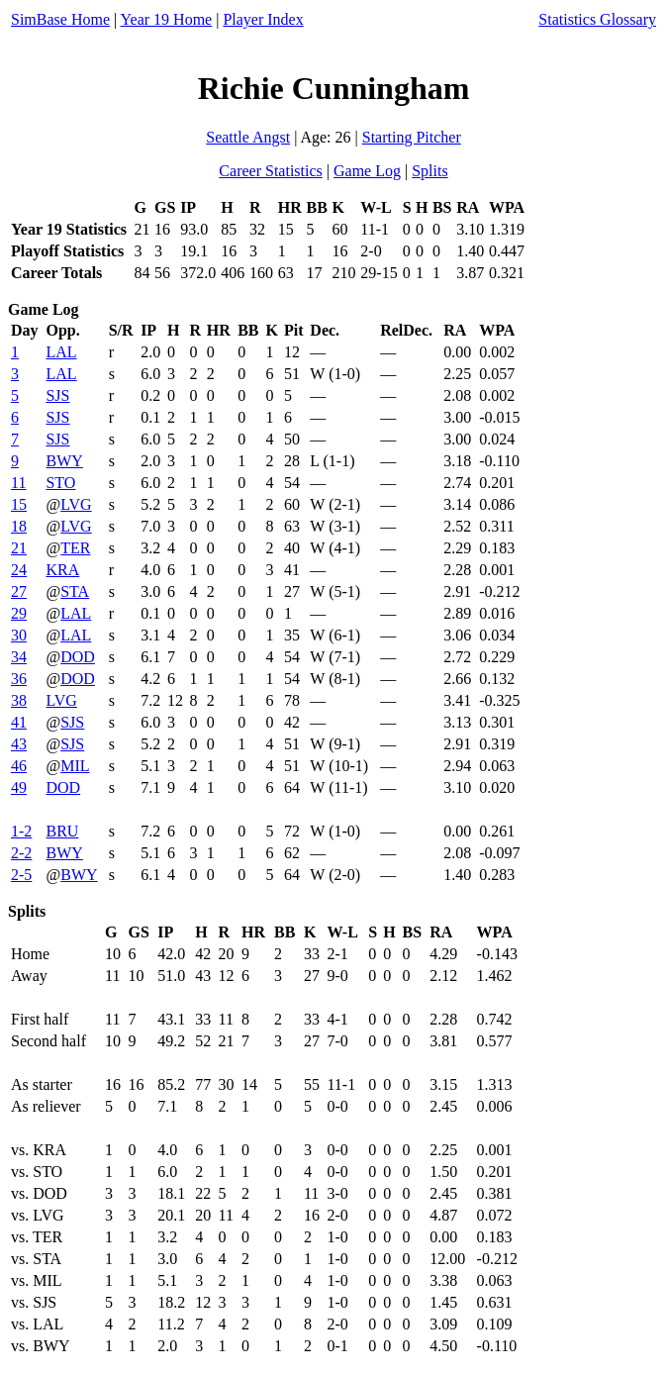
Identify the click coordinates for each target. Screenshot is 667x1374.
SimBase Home (60, 19)
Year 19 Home (167, 19)
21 (19, 548)
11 (18, 482)
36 (19, 678)
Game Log (367, 170)
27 (19, 591)
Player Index (263, 19)
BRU (62, 831)
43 (19, 744)
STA (74, 591)
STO (60, 482)
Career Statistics (270, 170)
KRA (62, 569)
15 (19, 504)
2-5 (21, 874)
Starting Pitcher (411, 137)
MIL (74, 765)
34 (19, 656)
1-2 (21, 831)
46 (19, 765)
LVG (75, 504)
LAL (61, 352)
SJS (57, 395)
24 (19, 569)
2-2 (21, 852)
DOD (77, 656)
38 (19, 700)
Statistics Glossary (597, 19)
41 (19, 722)
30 (19, 635)
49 (19, 787)
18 (19, 526)
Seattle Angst (248, 137)
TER (75, 548)
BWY (64, 460)
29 (19, 613)
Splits (429, 170)
